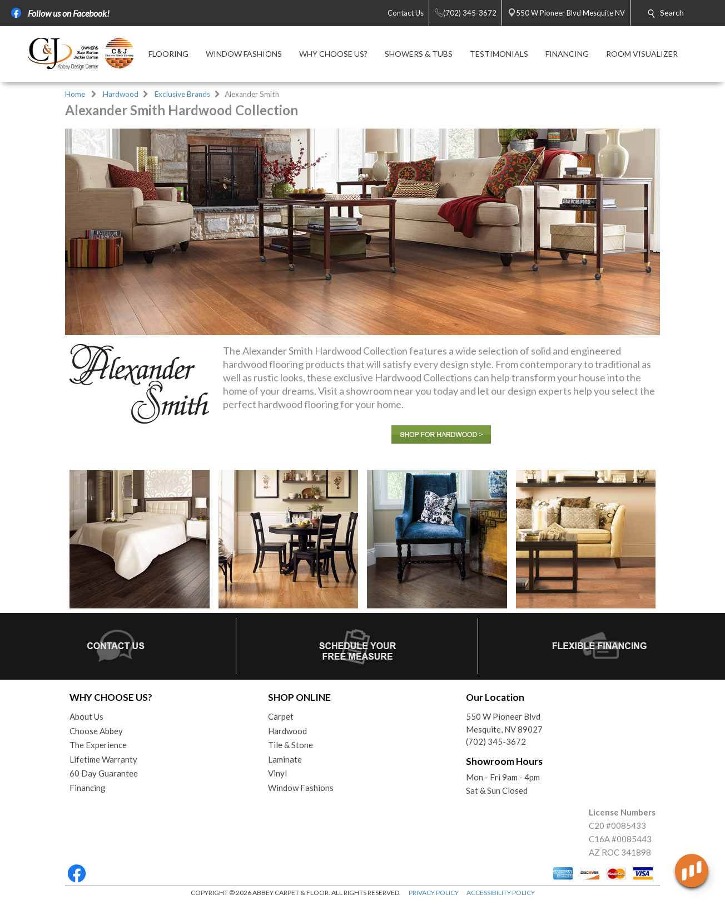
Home (75, 94)
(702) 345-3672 (496, 741)
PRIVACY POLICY (434, 892)
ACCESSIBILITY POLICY (500, 892)
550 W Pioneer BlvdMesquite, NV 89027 (504, 722)
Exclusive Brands (182, 94)
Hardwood (120, 94)
